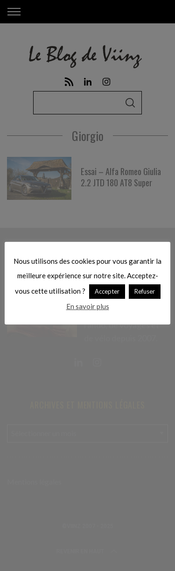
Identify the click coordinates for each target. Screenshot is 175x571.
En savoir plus (87, 306)
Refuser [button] (144, 291)
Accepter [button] (107, 291)
